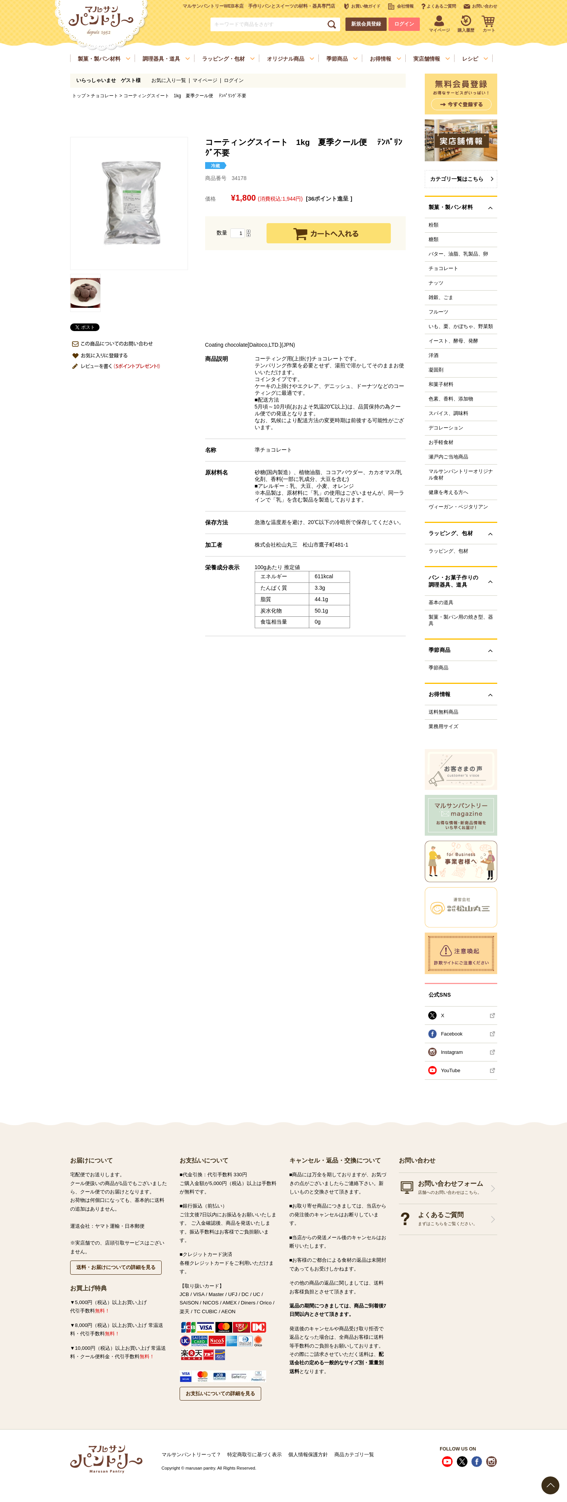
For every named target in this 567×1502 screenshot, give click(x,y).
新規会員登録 (366, 24)
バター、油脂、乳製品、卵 (458, 254)
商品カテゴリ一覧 (354, 1454)
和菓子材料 (441, 384)
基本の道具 (441, 602)
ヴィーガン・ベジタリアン (458, 507)
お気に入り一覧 (168, 80)
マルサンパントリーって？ (191, 1454)
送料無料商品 (443, 712)
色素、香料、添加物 (451, 399)
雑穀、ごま (441, 297)
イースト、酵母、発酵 (453, 341)
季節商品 (438, 668)
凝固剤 (436, 370)
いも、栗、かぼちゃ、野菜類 (461, 326)
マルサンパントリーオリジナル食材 (461, 475)
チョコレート (104, 95)
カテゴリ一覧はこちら (456, 179)
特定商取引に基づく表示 (254, 1454)
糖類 (434, 239)
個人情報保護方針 (308, 1454)
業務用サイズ (443, 726)
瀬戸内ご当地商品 (448, 457)
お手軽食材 (441, 442)
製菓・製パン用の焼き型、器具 (461, 620)
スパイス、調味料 (448, 413)
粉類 (434, 225)
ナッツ (436, 283)
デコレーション (446, 428)
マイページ (205, 80)
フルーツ (438, 312)
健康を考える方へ (448, 492)
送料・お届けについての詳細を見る (116, 1267)
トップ (79, 95)
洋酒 (434, 355)
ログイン (404, 24)
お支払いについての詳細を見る (220, 1393)
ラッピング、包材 (448, 551)
